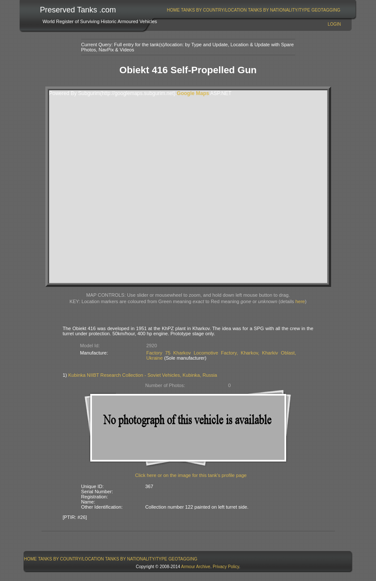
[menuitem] (173, 10)
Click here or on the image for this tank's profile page (191, 475)
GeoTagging (325, 10)
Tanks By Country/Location (214, 10)
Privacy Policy (226, 566)
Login (334, 24)
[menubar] (253, 10)
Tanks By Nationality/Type (279, 10)
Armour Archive (195, 566)
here (300, 301)
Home (173, 10)
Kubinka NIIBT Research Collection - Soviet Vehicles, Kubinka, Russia (142, 375)
